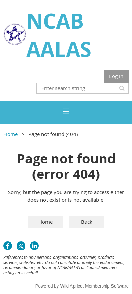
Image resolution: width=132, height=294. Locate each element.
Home (10, 134)
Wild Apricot (72, 286)
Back (86, 221)
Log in (116, 76)
